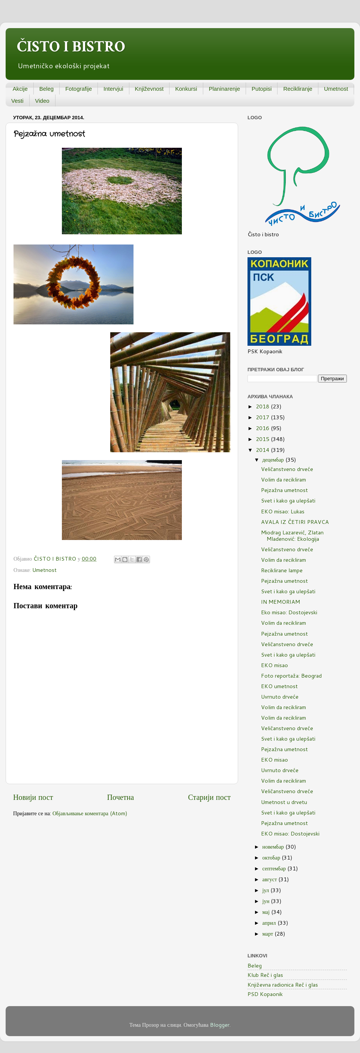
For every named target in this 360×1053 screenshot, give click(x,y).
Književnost (149, 89)
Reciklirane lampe (282, 570)
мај (266, 912)
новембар (273, 846)
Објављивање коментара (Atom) (90, 813)
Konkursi (186, 89)
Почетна (120, 797)
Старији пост (209, 797)
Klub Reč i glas (265, 975)
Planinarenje (224, 89)
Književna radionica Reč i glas (283, 984)
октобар (272, 857)
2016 (263, 428)
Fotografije (78, 89)
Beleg (46, 89)
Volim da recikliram (283, 479)
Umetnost (336, 89)
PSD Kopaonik (265, 994)
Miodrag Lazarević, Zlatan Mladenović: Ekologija (292, 535)
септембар (275, 868)
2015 (263, 439)
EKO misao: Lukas (282, 511)
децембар (273, 460)
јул (266, 890)
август (270, 879)
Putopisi (262, 89)
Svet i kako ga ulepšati (288, 500)
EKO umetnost (279, 686)
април (270, 923)
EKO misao (274, 665)
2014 (263, 450)
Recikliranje (297, 89)
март (268, 934)
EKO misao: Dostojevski (290, 833)
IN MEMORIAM (280, 602)
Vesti (17, 101)
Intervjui (113, 89)
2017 (263, 417)
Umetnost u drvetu (284, 802)
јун (266, 901)
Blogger (220, 1025)
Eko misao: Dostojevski (289, 612)
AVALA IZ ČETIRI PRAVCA (295, 522)
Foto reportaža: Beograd (291, 676)
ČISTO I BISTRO (71, 46)
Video (42, 101)
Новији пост (33, 797)
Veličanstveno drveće (287, 469)
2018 (263, 406)
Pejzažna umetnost (284, 490)
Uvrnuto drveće (279, 696)
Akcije (20, 89)
